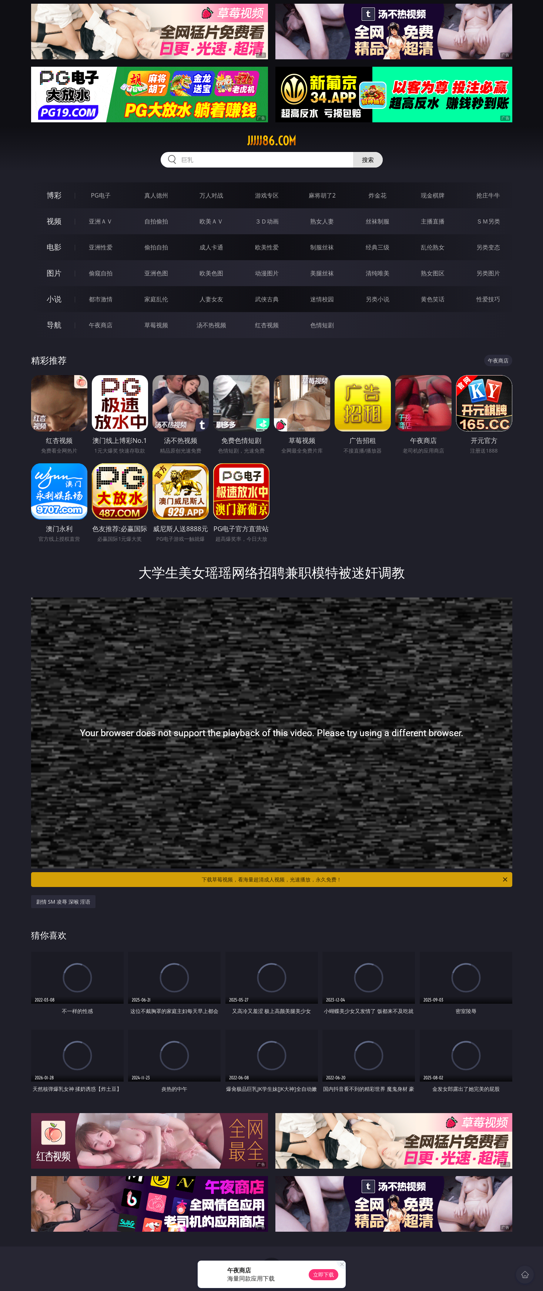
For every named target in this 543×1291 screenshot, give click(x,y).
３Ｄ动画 (267, 221)
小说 (54, 299)
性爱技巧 (488, 299)
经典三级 (377, 247)
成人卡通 (211, 247)
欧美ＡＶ (211, 221)
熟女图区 (433, 273)
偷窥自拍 (101, 273)
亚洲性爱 (101, 247)
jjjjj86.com (271, 140)
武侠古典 (267, 299)
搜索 (368, 160)
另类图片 (488, 273)
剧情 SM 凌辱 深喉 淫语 (63, 901)
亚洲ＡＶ (101, 221)
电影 (54, 247)
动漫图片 (267, 273)
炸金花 (377, 195)
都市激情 (101, 299)
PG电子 (101, 195)
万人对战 (211, 195)
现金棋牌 (433, 195)
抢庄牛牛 (488, 195)
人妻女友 (211, 299)
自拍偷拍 (156, 221)
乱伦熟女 (433, 247)
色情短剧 (322, 325)
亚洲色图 (156, 273)
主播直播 (433, 221)
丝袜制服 (377, 221)
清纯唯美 (377, 273)
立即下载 (323, 1274)
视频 (54, 221)
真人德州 (156, 195)
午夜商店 (101, 325)
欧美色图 (211, 273)
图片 (54, 273)
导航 (54, 325)
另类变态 (488, 247)
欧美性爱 (267, 247)
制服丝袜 (322, 247)
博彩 (54, 195)
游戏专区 (267, 195)
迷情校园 (322, 299)
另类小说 (377, 299)
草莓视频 (156, 325)
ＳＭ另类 (488, 221)
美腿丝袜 (322, 273)
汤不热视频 (211, 325)
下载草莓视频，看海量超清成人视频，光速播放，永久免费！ (355, 879)
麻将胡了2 (322, 195)
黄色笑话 (433, 299)
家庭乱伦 (156, 299)
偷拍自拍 (156, 247)
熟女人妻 (322, 221)
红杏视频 (267, 325)
